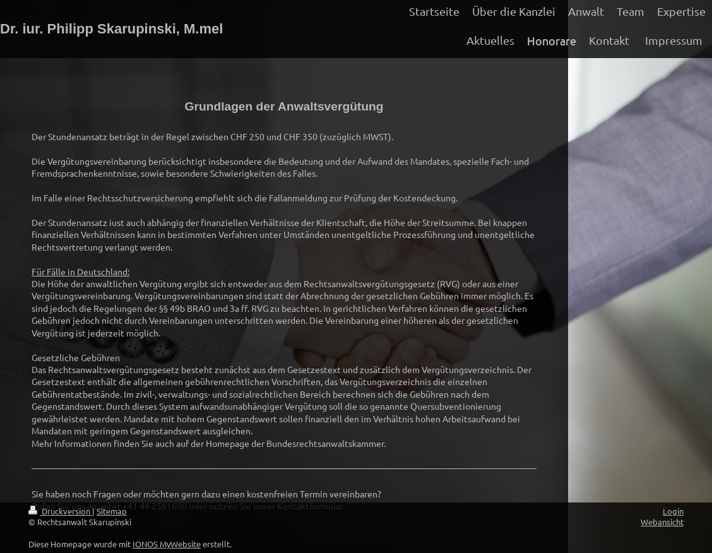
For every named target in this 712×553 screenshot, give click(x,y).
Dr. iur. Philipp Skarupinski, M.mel (111, 29)
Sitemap (112, 511)
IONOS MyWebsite (167, 543)
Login (673, 511)
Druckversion (60, 511)
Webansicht (662, 521)
